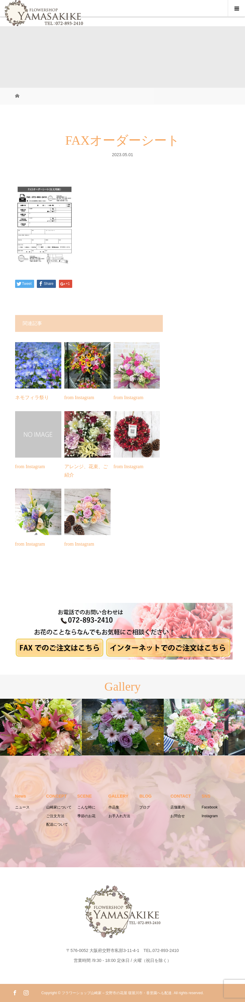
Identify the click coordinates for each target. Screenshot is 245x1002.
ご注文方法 (55, 816)
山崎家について (59, 807)
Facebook (209, 807)
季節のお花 (86, 816)
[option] (41, 727)
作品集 (113, 807)
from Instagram (79, 397)
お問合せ (177, 816)
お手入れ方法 (119, 816)
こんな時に (86, 807)
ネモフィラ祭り (32, 397)
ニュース (22, 807)
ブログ (144, 807)
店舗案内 (177, 807)
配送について (57, 824)
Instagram (209, 816)
